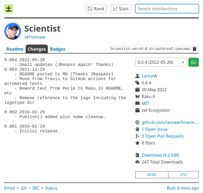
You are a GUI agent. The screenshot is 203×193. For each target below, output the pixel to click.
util (183, 174)
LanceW (149, 76)
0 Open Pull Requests (163, 136)
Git (24, 188)
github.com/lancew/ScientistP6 (170, 122)
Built (183, 188)
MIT (145, 103)
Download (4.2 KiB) (160, 155)
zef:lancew (34, 37)
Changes (37, 49)
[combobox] (167, 8)
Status (51, 188)
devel (152, 174)
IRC (36, 188)
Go (193, 62)
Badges (57, 49)
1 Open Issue (155, 129)
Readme (15, 49)
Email (9, 188)
